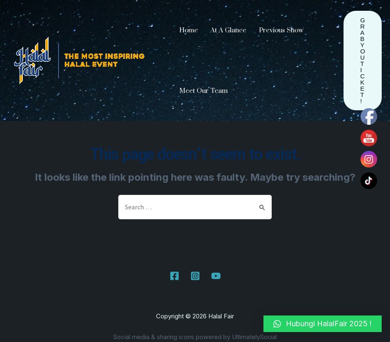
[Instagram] (195, 276)
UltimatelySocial (254, 337)
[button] (322, 323)
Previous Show (281, 30)
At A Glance (228, 30)
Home (188, 30)
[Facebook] (174, 276)
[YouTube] (216, 276)
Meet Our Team (203, 91)
